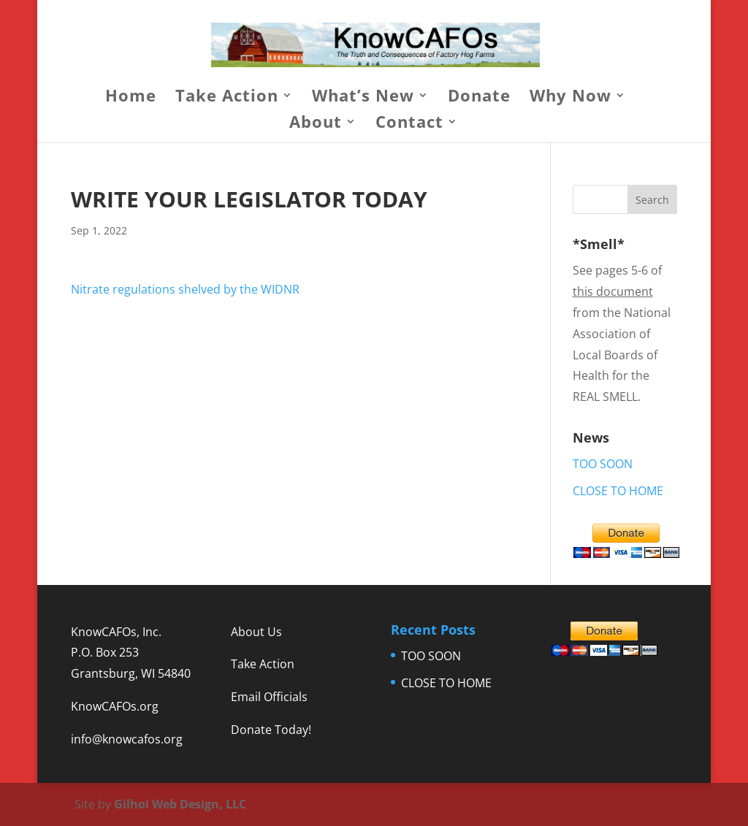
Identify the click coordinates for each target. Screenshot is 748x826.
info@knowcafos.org (127, 739)
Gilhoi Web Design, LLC (180, 804)
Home (130, 98)
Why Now (570, 98)
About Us (256, 632)
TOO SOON (603, 464)
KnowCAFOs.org (115, 706)
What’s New (363, 98)
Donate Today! (271, 730)
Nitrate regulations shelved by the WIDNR (185, 289)
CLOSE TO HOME (618, 491)
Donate (479, 98)
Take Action (226, 98)
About (315, 124)
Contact (409, 124)
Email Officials (269, 697)
